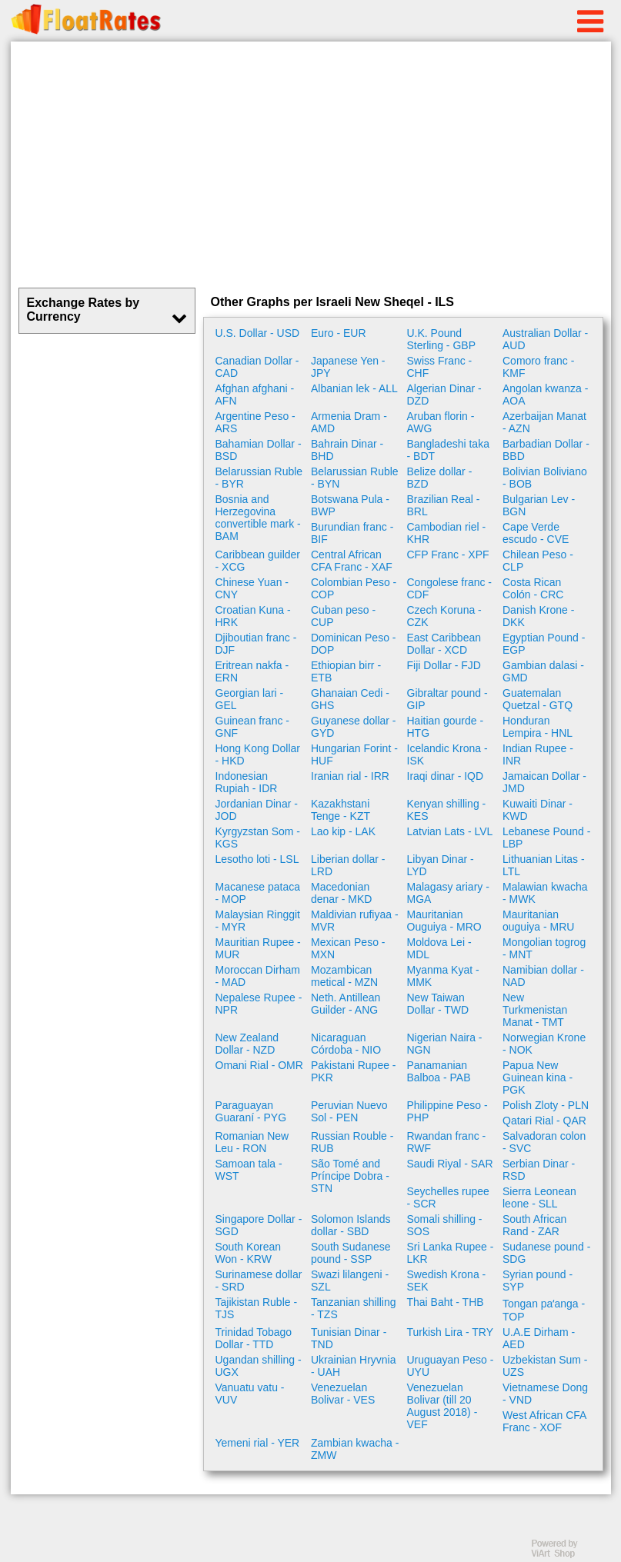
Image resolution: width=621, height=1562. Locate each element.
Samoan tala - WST (248, 1169)
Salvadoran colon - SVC (544, 1142)
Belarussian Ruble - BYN (355, 477)
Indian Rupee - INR (537, 754)
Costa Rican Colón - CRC (532, 588)
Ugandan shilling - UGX (258, 1366)
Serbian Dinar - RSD (538, 1169)
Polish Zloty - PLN (545, 1105)
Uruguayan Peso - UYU (450, 1366)
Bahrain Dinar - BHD (347, 450)
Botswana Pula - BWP (350, 505)
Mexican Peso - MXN (348, 948)
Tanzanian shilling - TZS (353, 1308)
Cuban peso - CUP (343, 616)
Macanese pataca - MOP (258, 893)
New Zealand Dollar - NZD (247, 1043)
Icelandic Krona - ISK (447, 754)
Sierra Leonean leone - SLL (539, 1197)
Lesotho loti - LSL (257, 859)
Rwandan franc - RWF (446, 1142)
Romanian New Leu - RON (252, 1142)
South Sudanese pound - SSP (351, 1253)
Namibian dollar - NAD (543, 976)
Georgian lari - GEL (249, 699)
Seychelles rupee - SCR (448, 1197)
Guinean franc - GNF (252, 726)
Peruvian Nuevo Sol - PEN (349, 1111)
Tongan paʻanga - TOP (543, 1310)
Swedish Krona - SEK (446, 1280)
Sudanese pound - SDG (546, 1253)
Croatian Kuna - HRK (253, 616)
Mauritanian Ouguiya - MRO (444, 920)
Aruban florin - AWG (441, 422)
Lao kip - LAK (343, 831)
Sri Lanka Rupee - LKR (450, 1253)
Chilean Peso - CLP (537, 560)
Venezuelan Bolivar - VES (343, 1393)
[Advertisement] (310, 164)
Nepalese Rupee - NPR (258, 1003)
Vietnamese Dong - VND (545, 1393)
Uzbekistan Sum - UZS (544, 1366)
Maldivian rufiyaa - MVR (355, 920)
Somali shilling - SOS (444, 1225)
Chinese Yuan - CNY (252, 588)
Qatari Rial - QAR (544, 1120)
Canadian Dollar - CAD (257, 367)
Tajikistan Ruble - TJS (256, 1308)
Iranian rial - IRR (350, 776)
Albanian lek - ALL (354, 388)
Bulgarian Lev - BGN (538, 505)
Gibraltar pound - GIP (447, 699)
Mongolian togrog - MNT (544, 948)
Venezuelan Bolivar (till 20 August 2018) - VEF (442, 1405)
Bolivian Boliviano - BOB (544, 477)
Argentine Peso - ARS (255, 422)
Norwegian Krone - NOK (544, 1043)
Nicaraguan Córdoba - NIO (346, 1043)
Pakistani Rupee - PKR (353, 1071)
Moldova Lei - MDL (439, 948)
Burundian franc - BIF (352, 533)
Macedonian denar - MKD (341, 893)
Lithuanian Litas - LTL (543, 865)
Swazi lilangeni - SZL (350, 1280)
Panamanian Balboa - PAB (439, 1071)
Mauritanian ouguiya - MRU (538, 920)
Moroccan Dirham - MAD (257, 976)
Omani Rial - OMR (259, 1065)
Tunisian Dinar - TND (348, 1338)
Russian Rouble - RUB (352, 1142)
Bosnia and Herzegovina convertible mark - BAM (258, 517)
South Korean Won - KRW (248, 1253)
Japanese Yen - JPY (348, 367)
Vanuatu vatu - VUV (250, 1393)
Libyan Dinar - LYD (440, 865)
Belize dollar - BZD (439, 477)
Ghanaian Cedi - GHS (350, 699)
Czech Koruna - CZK (444, 616)
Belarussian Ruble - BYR (259, 477)
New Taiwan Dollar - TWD (438, 1003)
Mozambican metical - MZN (344, 976)
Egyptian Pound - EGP (543, 643)
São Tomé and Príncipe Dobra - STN (350, 1175)
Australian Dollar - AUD (545, 339)
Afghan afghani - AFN (255, 394)
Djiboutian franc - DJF (256, 643)
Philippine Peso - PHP (447, 1111)
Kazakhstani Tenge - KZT (340, 810)
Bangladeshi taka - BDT (448, 450)
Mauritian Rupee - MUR (258, 948)
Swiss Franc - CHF (439, 367)
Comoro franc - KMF (538, 367)
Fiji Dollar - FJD (444, 665)
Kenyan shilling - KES (446, 810)
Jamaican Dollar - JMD (544, 782)
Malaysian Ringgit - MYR (258, 920)
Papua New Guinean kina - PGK (537, 1077)
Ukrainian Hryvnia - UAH (353, 1366)
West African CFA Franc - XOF (544, 1421)
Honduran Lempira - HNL (537, 726)
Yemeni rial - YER (257, 1443)
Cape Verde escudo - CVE (535, 533)
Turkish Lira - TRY (450, 1332)
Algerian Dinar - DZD (444, 394)
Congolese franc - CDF (449, 588)
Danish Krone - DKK (538, 616)
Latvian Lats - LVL (450, 831)
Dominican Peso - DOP (353, 643)
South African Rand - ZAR (534, 1225)
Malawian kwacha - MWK (545, 893)
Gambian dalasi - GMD (543, 671)
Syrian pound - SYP (537, 1280)
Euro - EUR (338, 333)
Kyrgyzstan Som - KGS (257, 837)
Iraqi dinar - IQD (445, 776)
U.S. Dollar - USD (257, 333)
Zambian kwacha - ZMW (355, 1449)
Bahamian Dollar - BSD (258, 450)
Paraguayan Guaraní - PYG (251, 1111)
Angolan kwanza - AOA (545, 394)
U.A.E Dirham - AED (538, 1338)
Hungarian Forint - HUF (354, 754)
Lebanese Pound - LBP (546, 837)
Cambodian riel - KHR (446, 533)
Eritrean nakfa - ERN (252, 671)
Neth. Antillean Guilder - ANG (345, 1003)
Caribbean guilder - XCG (258, 560)
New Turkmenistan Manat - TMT (534, 1009)
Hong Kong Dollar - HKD (258, 754)
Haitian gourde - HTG (445, 726)
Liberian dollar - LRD (348, 865)
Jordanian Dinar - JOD (256, 810)
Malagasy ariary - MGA (448, 893)
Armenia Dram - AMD (349, 422)
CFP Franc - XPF (448, 554)
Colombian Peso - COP (353, 588)
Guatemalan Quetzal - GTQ (537, 699)
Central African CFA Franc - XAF (351, 560)
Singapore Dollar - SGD (258, 1225)
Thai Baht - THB (445, 1302)
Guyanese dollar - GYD (353, 726)
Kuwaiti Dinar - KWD (537, 810)
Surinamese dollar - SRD (258, 1280)
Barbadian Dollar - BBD (545, 450)
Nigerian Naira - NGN (444, 1043)
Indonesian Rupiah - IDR (246, 782)
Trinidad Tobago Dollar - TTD (253, 1338)
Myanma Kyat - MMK (443, 976)
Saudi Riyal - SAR (450, 1163)
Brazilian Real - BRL (443, 505)
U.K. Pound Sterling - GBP (441, 339)
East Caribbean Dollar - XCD (444, 643)
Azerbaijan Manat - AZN (544, 422)
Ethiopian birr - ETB (346, 671)
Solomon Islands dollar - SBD (351, 1225)
